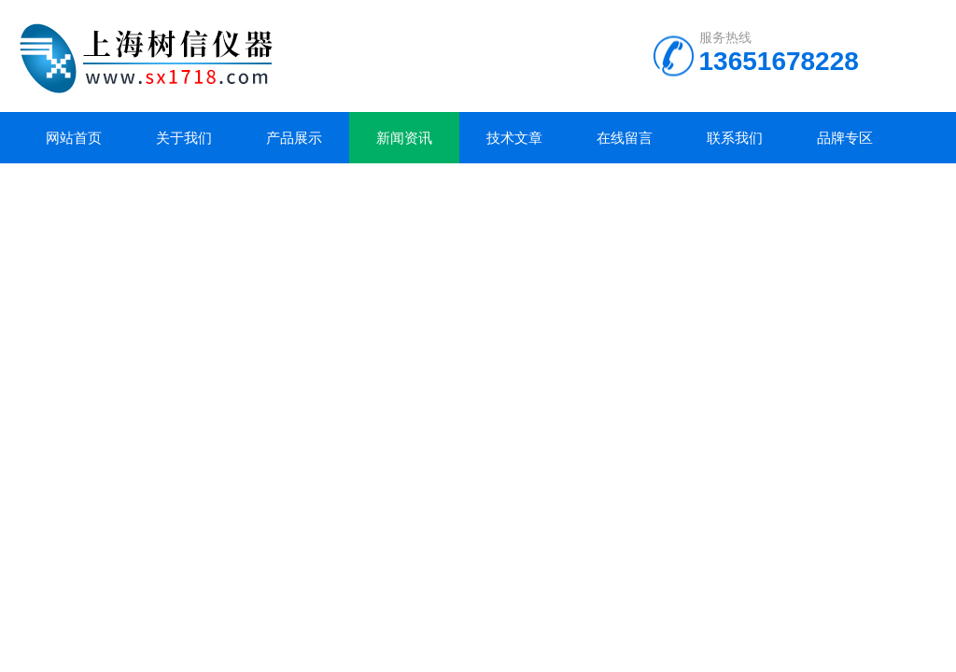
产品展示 (294, 138)
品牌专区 (845, 138)
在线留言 (625, 138)
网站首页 (74, 138)
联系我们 (735, 138)
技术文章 (514, 138)
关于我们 (184, 138)
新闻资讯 (404, 138)
